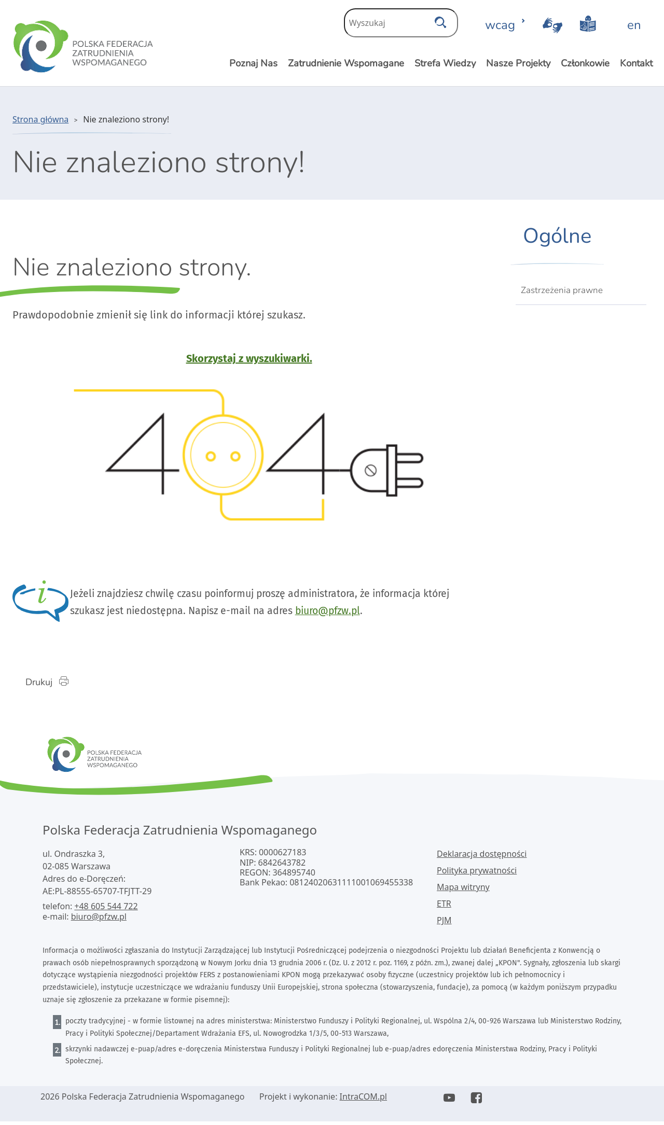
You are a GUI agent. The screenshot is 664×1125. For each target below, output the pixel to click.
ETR (444, 907)
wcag (505, 25)
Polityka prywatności (477, 874)
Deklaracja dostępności (482, 857)
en (634, 25)
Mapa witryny (463, 890)
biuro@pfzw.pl (377, 613)
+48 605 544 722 (105, 909)
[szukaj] (440, 19)
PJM (444, 923)
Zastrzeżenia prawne (562, 290)
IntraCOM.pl (363, 1100)
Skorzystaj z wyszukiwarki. (249, 358)
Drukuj (53, 684)
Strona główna (40, 119)
